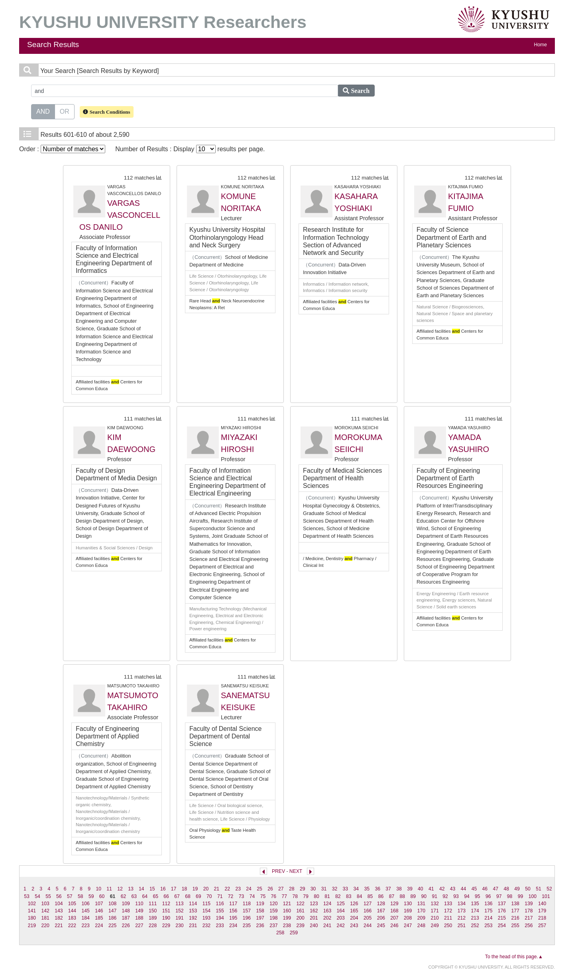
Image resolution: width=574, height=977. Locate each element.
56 (59, 896)
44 (463, 889)
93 (456, 896)
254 (502, 925)
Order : (62, 149)
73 (241, 896)
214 (488, 918)
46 (485, 889)
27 (281, 889)
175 (488, 911)
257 (542, 925)
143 (59, 911)
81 (327, 896)
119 (260, 903)
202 (327, 918)
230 (179, 925)
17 (174, 889)
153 (193, 911)
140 (542, 903)
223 (86, 925)
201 (314, 918)
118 (247, 903)
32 (335, 889)
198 (273, 918)
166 (368, 911)
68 (188, 896)
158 (260, 911)
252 (475, 925)
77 (284, 896)
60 (102, 896)
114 (193, 903)
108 (112, 903)
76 (274, 896)
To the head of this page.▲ (514, 956)
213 (475, 918)
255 (515, 925)
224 (99, 925)
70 (209, 896)
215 (502, 918)
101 (546, 896)
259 (294, 933)
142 (45, 911)
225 (112, 925)
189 (153, 918)
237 (273, 925)
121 (287, 903)
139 (529, 903)
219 (32, 925)
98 (510, 896)
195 (233, 918)
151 (166, 911)
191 (179, 918)
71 (220, 896)
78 (295, 896)
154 (206, 911)
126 (354, 903)
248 (421, 925)
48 (506, 889)
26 (270, 889)
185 (99, 918)
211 (448, 918)
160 (287, 911)
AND (43, 111)
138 (515, 903)
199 (287, 918)
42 (442, 889)
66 (166, 896)
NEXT (295, 871)
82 (338, 896)
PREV (278, 871)
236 (260, 925)
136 (488, 903)
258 (280, 933)
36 (377, 889)
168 (394, 911)
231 (193, 925)
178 (529, 911)
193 (206, 918)
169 (408, 911)
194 (220, 918)
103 (45, 903)
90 (424, 896)
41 (431, 889)
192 (193, 918)
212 (462, 918)
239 (301, 925)
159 (273, 911)
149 (139, 911)
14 (141, 889)
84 (359, 896)
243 (354, 925)
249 (434, 925)
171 (434, 911)
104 (59, 903)
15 (152, 889)
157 (247, 911)
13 (131, 889)
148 (126, 911)
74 (252, 896)
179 (542, 911)
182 (59, 918)
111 (153, 903)
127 (368, 903)
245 (381, 925)
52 (549, 889)
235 (247, 925)
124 (327, 903)
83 (349, 896)
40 (420, 889)
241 (327, 925)
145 (86, 911)
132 (434, 903)
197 (260, 918)
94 (467, 896)
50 (528, 889)
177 (515, 911)
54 (37, 896)
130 (408, 903)
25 (259, 889)
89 (413, 896)
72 (231, 896)
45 (474, 889)
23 (238, 889)
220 (45, 925)
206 (381, 918)
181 (45, 918)
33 (345, 889)
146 (99, 911)
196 (247, 918)
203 (341, 918)
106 (86, 903)
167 (381, 911)
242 (341, 925)
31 (324, 889)
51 (538, 889)
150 (153, 911)
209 (421, 918)
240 (314, 925)
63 (134, 896)
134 (462, 903)
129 (394, 903)
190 (166, 918)
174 (475, 911)
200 (301, 918)
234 (233, 925)
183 (72, 918)
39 (410, 889)
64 (144, 896)
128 (381, 903)
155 (220, 911)
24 (249, 889)
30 (313, 889)
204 (354, 918)
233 (220, 925)
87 (392, 896)
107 (99, 903)
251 (462, 925)
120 (273, 903)
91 (434, 896)
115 (206, 903)
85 (370, 896)
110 (139, 903)
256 (529, 925)
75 (263, 896)
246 (394, 925)
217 (529, 918)
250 (448, 925)
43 (453, 889)
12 (120, 889)
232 (206, 925)
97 (499, 896)
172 (448, 911)
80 (316, 896)
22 (227, 889)
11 (109, 889)
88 (402, 896)
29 (302, 889)
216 (515, 918)
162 (314, 911)
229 (166, 925)
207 (394, 918)
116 (220, 903)
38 (399, 889)
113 (179, 903)
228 (153, 925)
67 (177, 896)
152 (179, 911)
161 (301, 911)
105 (72, 903)
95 (477, 896)
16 (163, 889)
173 (462, 911)
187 (126, 918)
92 (445, 896)
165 (354, 911)
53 (26, 896)
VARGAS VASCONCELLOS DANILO (119, 215)
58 (80, 896)
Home (540, 44)
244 (368, 925)
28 (292, 889)
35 (367, 889)
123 (314, 903)
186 (112, 918)
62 (123, 896)
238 (287, 925)
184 (86, 918)
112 (166, 903)
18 (184, 889)
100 (533, 896)
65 (155, 896)
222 (72, 925)
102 (32, 903)
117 (233, 903)
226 (126, 925)
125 (341, 903)
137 (502, 903)
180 (32, 918)
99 (520, 896)
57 (70, 896)
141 (32, 911)
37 (388, 889)
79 (306, 896)
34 (356, 889)
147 (112, 911)
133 (448, 903)
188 (139, 918)
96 (488, 896)
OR (64, 111)
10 (98, 889)
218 (542, 918)
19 (195, 889)
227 (139, 925)
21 (217, 889)
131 (421, 903)
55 (48, 896)
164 (341, 911)
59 (91, 896)
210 (434, 918)
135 (475, 903)
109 (126, 903)
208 (408, 918)
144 (72, 911)
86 (381, 896)
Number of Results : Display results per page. (190, 149)
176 (502, 911)
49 (517, 889)
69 (198, 896)
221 (59, 925)
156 (233, 911)
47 (496, 889)
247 (408, 925)
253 (488, 925)
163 (327, 911)
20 (206, 889)
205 (368, 918)
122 (301, 903)
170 (421, 911)
